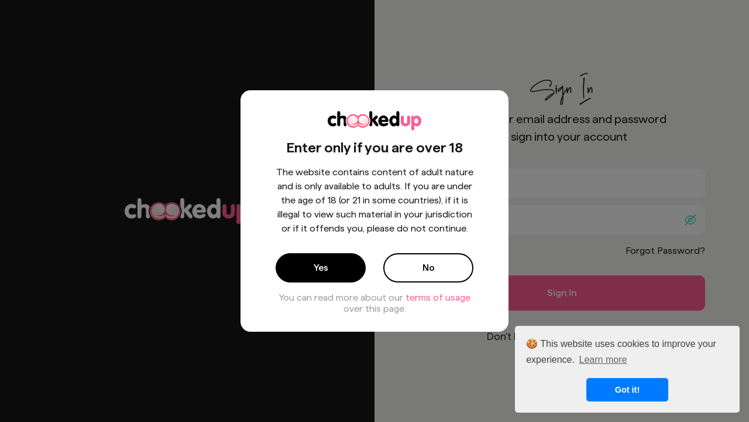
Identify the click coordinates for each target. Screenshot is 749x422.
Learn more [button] (603, 360)
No (428, 268)
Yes (321, 268)
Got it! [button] (627, 389)
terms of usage (438, 297)
